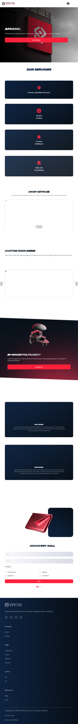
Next (39, 581)
